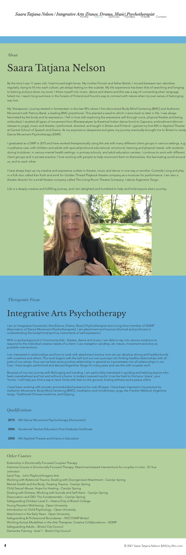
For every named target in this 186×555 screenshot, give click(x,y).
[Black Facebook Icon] (5, 546)
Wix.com (177, 546)
